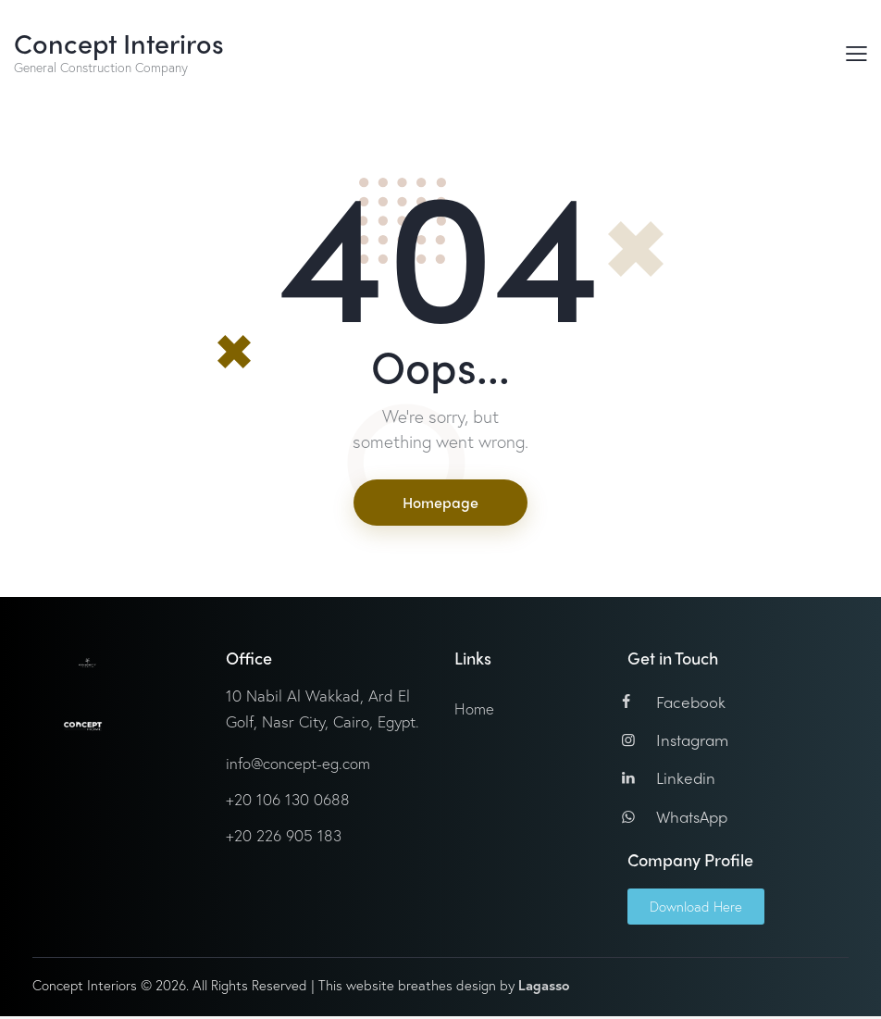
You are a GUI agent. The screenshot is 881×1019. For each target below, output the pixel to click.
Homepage (440, 503)
